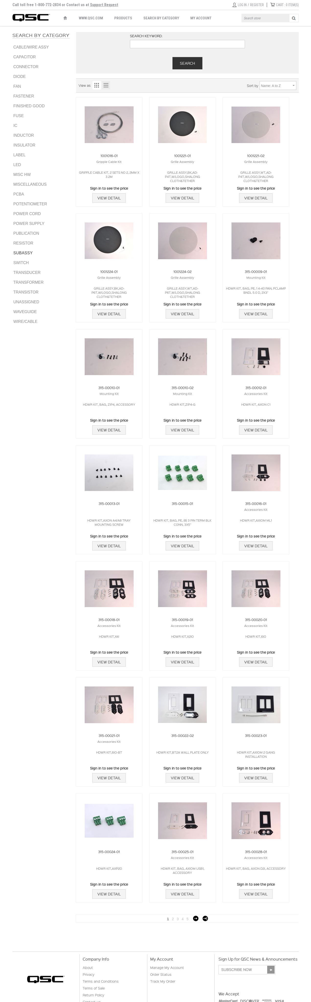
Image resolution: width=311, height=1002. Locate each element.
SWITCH (21, 263)
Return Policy (93, 995)
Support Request (104, 4)
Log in (242, 5)
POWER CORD (27, 214)
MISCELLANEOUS (30, 184)
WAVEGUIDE (25, 312)
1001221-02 (256, 155)
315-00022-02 (182, 735)
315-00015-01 (182, 503)
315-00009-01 (256, 271)
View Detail (109, 198)
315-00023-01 (256, 735)
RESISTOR (23, 243)
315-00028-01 (256, 851)
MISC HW (22, 174)
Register (257, 5)
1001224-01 (109, 271)
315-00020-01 (256, 619)
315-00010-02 (183, 387)
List (106, 85)
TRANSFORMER (28, 282)
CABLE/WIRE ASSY (31, 47)
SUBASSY (23, 253)
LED (17, 165)
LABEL (19, 155)
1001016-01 (109, 155)
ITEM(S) (287, 5)
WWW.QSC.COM (91, 18)
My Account (201, 18)
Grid (96, 85)
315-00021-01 (109, 735)
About (88, 967)
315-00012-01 (255, 387)
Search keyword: (146, 36)
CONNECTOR (26, 67)
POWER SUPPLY (29, 223)
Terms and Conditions (101, 981)
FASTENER (23, 96)
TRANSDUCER (27, 272)
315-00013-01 (109, 503)
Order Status (161, 974)
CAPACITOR (24, 57)
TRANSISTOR (26, 292)
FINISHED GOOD (29, 106)
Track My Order (162, 981)
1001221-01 (182, 155)
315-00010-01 (109, 387)
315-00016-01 (255, 503)
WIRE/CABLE (25, 321)
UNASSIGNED (26, 302)
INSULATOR (24, 145)
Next (196, 918)
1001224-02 (182, 271)
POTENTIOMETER (30, 204)
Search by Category (161, 18)
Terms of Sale (94, 988)
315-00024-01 (109, 851)
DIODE (19, 76)
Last (205, 918)
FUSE (18, 116)
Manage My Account (167, 967)
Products (123, 18)
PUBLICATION (26, 233)
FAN (17, 86)
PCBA (18, 194)
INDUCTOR (23, 135)
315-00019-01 (182, 619)
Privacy (88, 974)
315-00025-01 (183, 851)
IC (15, 125)
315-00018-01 (109, 619)
